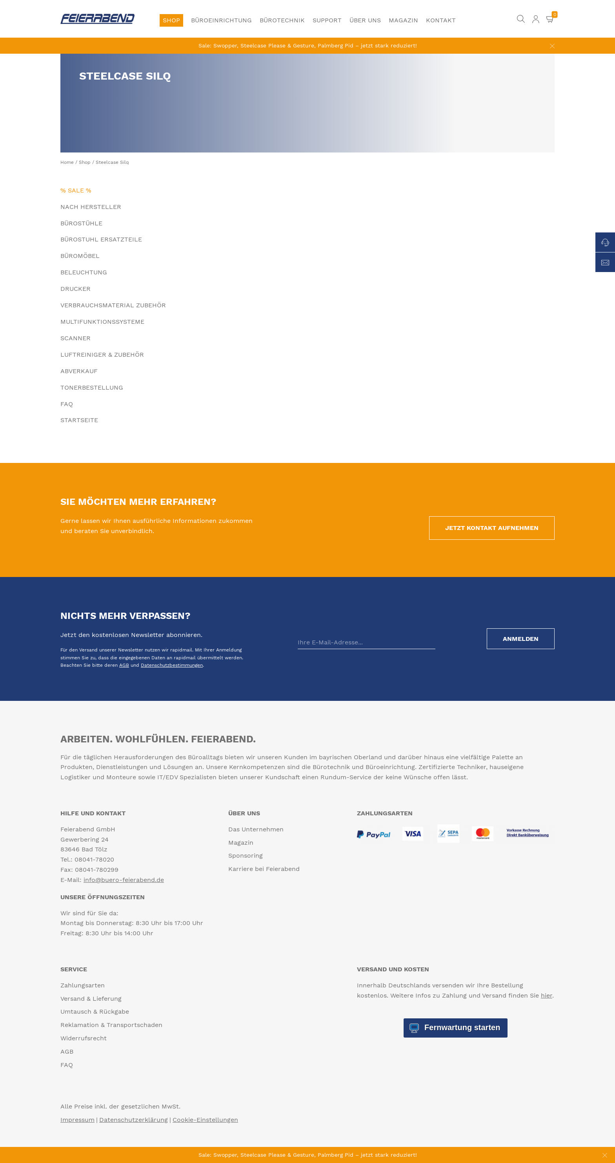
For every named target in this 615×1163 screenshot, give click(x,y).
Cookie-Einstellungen (205, 1119)
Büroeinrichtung (221, 20)
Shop (171, 20)
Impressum (77, 1119)
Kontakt (441, 20)
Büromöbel (80, 255)
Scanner (75, 338)
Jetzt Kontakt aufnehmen (492, 528)
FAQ (66, 404)
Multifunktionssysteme (102, 321)
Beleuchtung (83, 272)
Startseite (79, 420)
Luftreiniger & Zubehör (102, 354)
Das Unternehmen (256, 829)
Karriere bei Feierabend (264, 869)
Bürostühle (81, 223)
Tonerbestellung (91, 387)
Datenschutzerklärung (133, 1119)
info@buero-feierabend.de (124, 880)
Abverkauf (79, 371)
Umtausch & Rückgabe (94, 1011)
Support (327, 20)
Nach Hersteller (90, 206)
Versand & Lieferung (91, 998)
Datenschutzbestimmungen (172, 665)
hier (546, 995)
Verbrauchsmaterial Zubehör (113, 305)
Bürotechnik (282, 20)
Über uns (365, 20)
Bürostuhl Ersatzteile (101, 239)
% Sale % (75, 190)
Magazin (403, 20)
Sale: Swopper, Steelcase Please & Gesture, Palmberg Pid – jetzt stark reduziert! (307, 45)
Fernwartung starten (461, 1027)
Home (67, 162)
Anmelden (521, 638)
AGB (124, 665)
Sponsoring (245, 855)
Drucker (75, 288)
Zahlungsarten (82, 985)
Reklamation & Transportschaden (111, 1025)
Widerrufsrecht (83, 1038)
